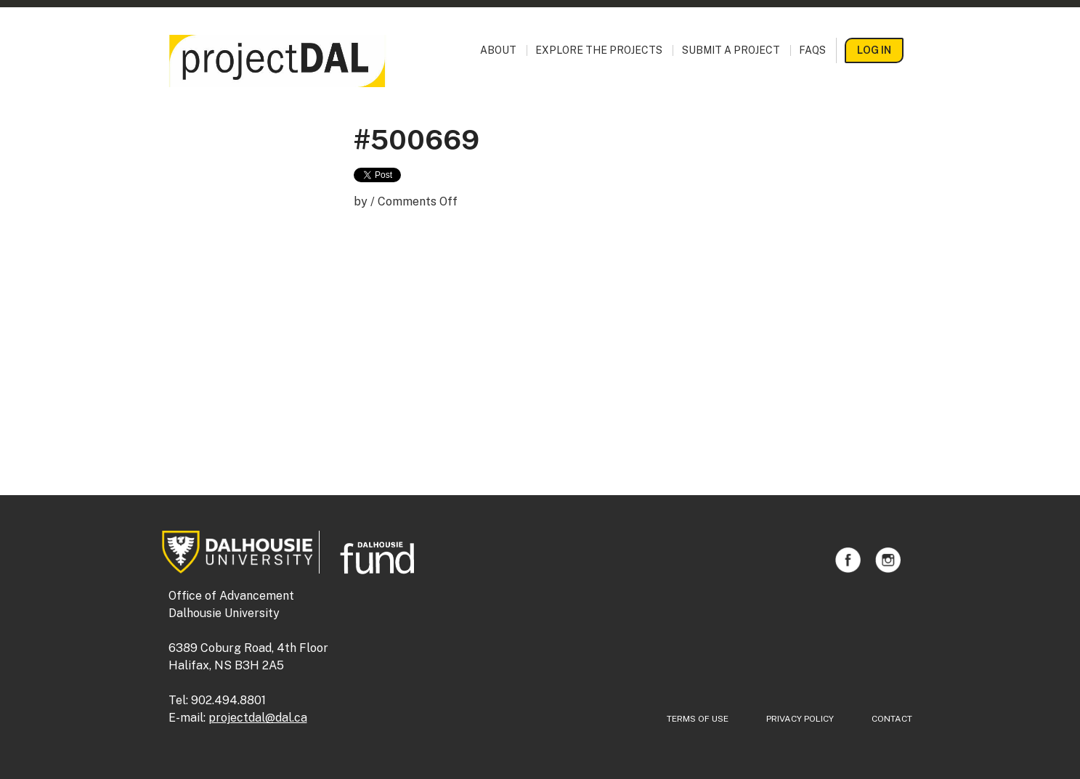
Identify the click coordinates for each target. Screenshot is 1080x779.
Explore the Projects (598, 50)
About (498, 50)
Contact (892, 719)
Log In (874, 50)
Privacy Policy (800, 719)
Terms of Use (697, 719)
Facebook (848, 560)
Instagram (888, 560)
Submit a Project (731, 50)
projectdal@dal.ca (257, 718)
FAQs (812, 50)
